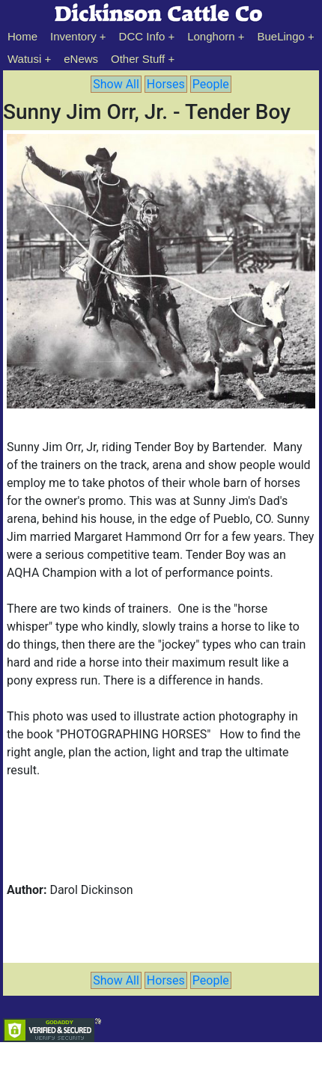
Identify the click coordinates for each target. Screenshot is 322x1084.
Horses (166, 84)
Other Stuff (138, 58)
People (210, 84)
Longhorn (210, 36)
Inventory (73, 36)
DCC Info (142, 36)
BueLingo (281, 36)
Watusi (24, 58)
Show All (116, 84)
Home (22, 36)
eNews (81, 58)
